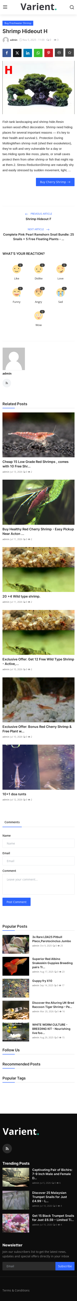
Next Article (38, 229)
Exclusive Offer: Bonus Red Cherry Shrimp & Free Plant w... (37, 729)
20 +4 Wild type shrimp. (21, 596)
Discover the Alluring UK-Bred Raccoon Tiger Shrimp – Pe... (53, 1005)
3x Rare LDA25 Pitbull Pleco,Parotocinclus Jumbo (51, 939)
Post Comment (16, 902)
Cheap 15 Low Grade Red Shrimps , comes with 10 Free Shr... (35, 464)
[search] (72, 7)
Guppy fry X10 (42, 980)
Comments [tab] (12, 822)
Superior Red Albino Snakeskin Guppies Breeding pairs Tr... (52, 963)
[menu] (5, 7)
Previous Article (38, 214)
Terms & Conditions (16, 1290)
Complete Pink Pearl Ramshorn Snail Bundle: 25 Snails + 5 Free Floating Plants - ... (38, 236)
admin (6, 373)
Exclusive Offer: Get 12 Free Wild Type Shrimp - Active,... (38, 661)
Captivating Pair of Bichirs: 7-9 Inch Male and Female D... (52, 1174)
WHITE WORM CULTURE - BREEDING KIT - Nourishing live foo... (51, 1029)
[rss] (7, 1148)
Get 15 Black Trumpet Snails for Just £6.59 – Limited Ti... (53, 1218)
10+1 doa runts (14, 794)
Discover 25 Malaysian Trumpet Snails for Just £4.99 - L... (49, 1197)
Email (6, 853)
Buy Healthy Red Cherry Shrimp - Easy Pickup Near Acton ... (38, 531)
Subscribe (65, 1266)
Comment (9, 871)
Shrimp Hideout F (38, 219)
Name (6, 835)
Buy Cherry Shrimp (55, 182)
